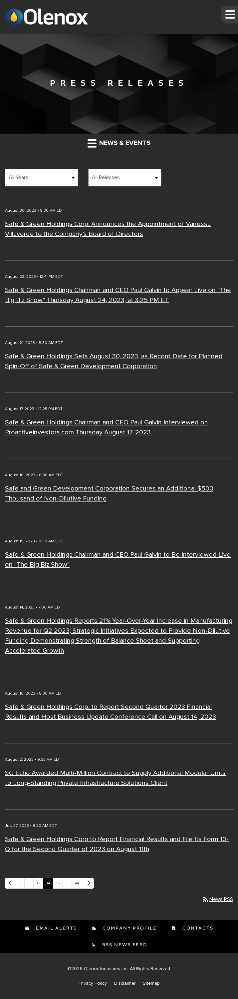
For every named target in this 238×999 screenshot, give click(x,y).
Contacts (197, 928)
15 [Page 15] (59, 885)
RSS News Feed (124, 945)
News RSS (217, 899)
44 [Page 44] (78, 885)
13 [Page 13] (40, 885)
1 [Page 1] (22, 885)
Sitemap (151, 983)
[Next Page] (88, 883)
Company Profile (129, 928)
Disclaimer (124, 983)
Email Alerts (55, 928)
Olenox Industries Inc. (106, 968)
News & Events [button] (119, 143)
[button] (229, 14)
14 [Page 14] (49, 885)
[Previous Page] (11, 883)
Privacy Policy (93, 983)
